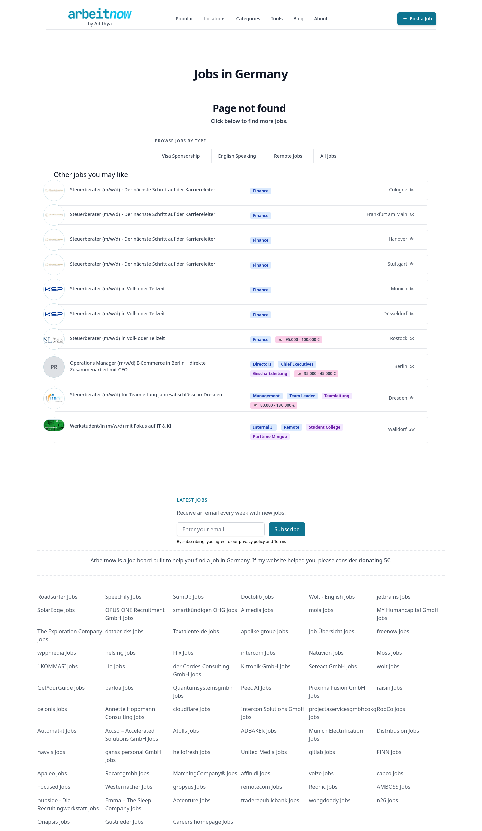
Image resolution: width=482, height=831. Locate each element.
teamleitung (336, 396)
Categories (248, 18)
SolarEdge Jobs (56, 610)
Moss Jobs (389, 652)
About (321, 18)
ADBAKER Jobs (259, 730)
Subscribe (287, 529)
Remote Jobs (288, 156)
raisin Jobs (389, 687)
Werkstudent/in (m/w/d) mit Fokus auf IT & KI (120, 426)
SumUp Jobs (188, 596)
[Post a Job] (416, 18)
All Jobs (328, 156)
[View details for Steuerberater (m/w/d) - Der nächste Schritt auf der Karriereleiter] (54, 190)
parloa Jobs (119, 687)
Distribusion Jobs (398, 730)
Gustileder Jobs (124, 821)
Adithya (103, 23)
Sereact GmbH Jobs (333, 666)
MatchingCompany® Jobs (205, 773)
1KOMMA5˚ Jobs (57, 666)
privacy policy (252, 541)
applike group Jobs (264, 631)
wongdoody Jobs (330, 800)
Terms (280, 541)
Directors (262, 364)
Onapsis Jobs (53, 821)
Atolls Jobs (186, 730)
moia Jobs (321, 610)
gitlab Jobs (322, 752)
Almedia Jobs (257, 610)
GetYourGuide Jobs (61, 687)
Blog (298, 18)
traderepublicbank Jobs (270, 800)
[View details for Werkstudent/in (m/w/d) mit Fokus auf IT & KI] (54, 430)
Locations (214, 18)
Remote (292, 427)
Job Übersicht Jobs (331, 631)
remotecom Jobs (261, 786)
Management (266, 396)
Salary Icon (281, 339)
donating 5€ (374, 560)
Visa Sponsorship (181, 156)
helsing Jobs (120, 652)
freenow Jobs (393, 631)
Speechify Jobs (123, 596)
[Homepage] (99, 13)
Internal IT (263, 427)
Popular (184, 18)
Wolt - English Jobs (332, 596)
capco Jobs (390, 773)
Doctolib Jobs (257, 596)
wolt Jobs (388, 666)
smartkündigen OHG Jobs (205, 610)
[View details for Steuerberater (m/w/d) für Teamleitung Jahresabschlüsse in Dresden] (54, 398)
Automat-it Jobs (56, 730)
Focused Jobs (53, 786)
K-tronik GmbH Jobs (266, 666)
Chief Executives (297, 364)
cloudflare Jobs (191, 709)
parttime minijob (270, 436)
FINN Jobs (389, 752)
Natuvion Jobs (326, 652)
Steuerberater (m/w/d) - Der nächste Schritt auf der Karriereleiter (142, 189)
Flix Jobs (183, 652)
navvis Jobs (51, 752)
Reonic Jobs (323, 786)
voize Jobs (321, 773)
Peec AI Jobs (256, 687)
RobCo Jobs (391, 709)
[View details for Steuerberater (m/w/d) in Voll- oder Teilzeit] (54, 289)
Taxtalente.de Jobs (196, 631)
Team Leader (302, 396)
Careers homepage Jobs (203, 821)
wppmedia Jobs (56, 652)
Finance (260, 191)
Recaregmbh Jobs (127, 773)
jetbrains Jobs (393, 596)
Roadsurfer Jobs (57, 596)
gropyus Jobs (189, 786)
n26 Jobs (387, 800)
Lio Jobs (115, 666)
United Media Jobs (264, 752)
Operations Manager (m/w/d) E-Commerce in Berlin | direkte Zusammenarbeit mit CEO (138, 366)
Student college (324, 427)
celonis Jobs (52, 709)
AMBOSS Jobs (393, 786)
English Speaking (237, 156)
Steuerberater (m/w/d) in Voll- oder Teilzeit (117, 288)
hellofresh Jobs (191, 752)
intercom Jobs (258, 652)
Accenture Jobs (191, 800)
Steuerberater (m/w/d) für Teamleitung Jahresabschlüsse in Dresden (146, 394)
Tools (277, 18)
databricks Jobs (124, 631)
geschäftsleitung (270, 373)
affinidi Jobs (255, 773)
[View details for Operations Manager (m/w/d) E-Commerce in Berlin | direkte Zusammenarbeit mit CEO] (54, 367)
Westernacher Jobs (128, 786)
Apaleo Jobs (52, 773)
